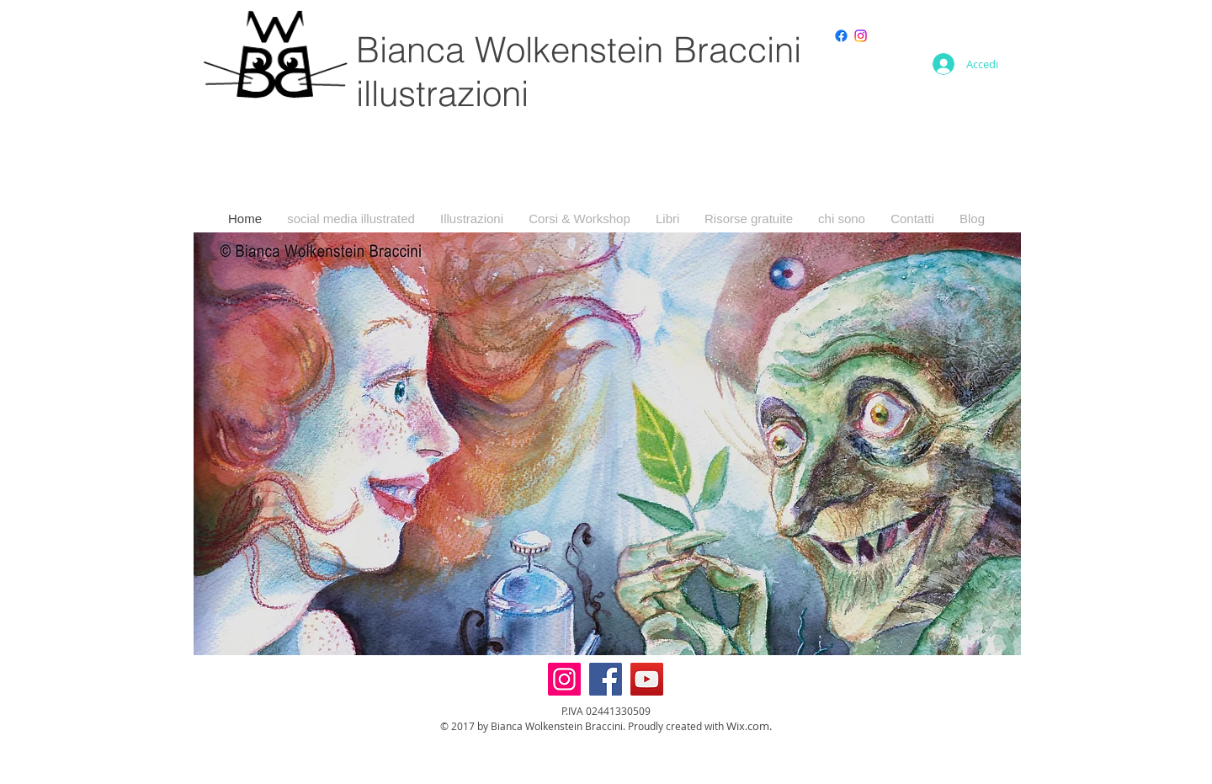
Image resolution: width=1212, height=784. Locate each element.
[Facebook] (605, 679)
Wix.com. (749, 725)
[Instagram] (861, 36)
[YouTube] (646, 679)
